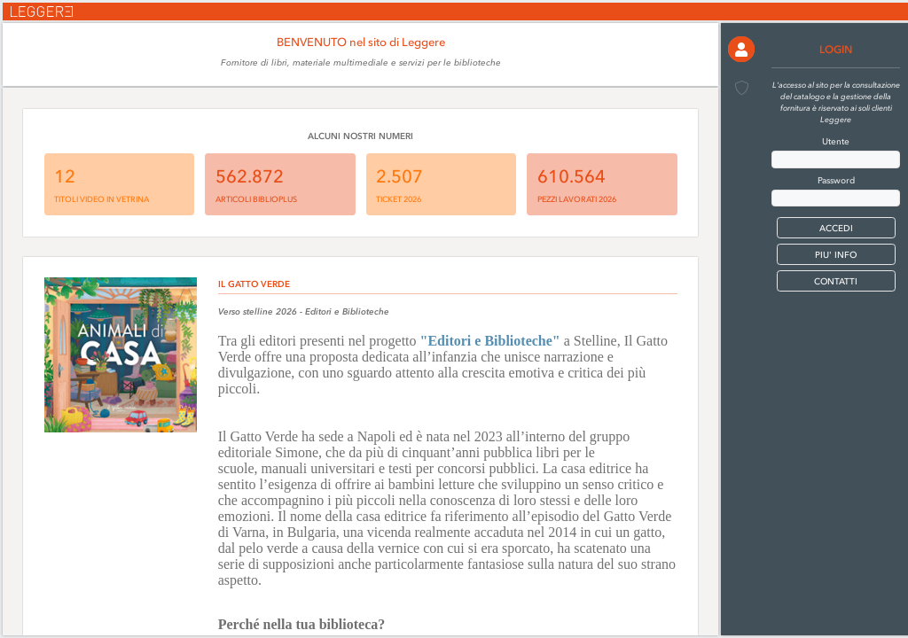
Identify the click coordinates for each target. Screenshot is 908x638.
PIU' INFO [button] (836, 255)
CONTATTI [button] (835, 281)
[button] (741, 49)
